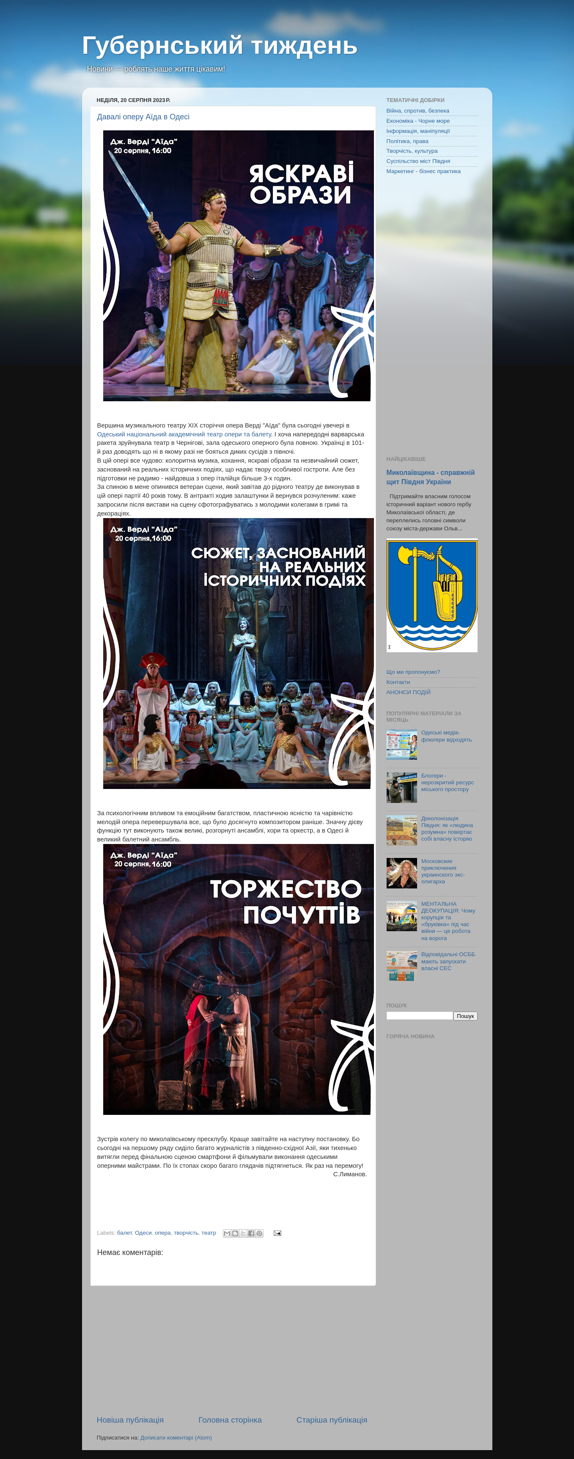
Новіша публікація (130, 1419)
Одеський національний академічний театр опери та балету (184, 434)
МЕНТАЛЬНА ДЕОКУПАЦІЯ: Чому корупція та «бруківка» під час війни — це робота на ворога (448, 921)
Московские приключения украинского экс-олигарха (443, 871)
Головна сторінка (230, 1419)
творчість (186, 1233)
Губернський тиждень (220, 45)
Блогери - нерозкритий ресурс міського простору (447, 782)
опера (162, 1233)
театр (209, 1233)
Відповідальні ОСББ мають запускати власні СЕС (448, 961)
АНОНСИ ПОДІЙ (409, 692)
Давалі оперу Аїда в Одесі (143, 117)
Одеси (143, 1233)
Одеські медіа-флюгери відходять (446, 735)
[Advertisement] (232, 1350)
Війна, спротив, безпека (418, 111)
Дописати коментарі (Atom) (176, 1437)
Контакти (398, 682)
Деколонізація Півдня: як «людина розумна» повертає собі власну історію (447, 828)
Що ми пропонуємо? (413, 672)
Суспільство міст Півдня (418, 161)
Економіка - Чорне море (418, 121)
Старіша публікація (332, 1419)
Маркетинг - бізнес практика (424, 171)
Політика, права (408, 141)
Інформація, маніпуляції (418, 131)
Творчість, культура (412, 151)
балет (124, 1233)
